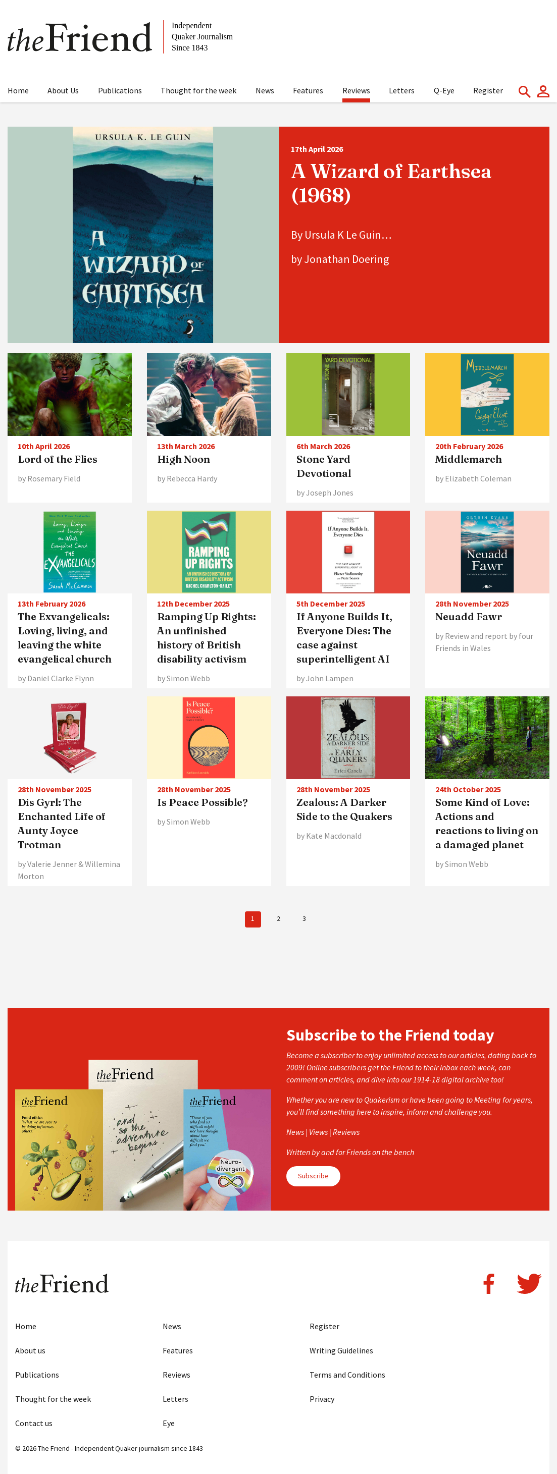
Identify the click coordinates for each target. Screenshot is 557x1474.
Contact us (34, 1423)
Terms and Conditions (347, 1375)
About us (30, 1350)
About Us (63, 90)
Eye (169, 1423)
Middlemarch (468, 459)
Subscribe (313, 1175)
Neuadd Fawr (468, 616)
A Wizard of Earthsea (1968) (391, 182)
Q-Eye (444, 90)
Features (308, 90)
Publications (120, 90)
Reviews (356, 90)
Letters (402, 90)
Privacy (322, 1399)
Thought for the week (198, 90)
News (265, 90)
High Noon (183, 459)
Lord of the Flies (57, 459)
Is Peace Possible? (202, 802)
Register (488, 90)
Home (18, 90)
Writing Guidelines (341, 1350)
